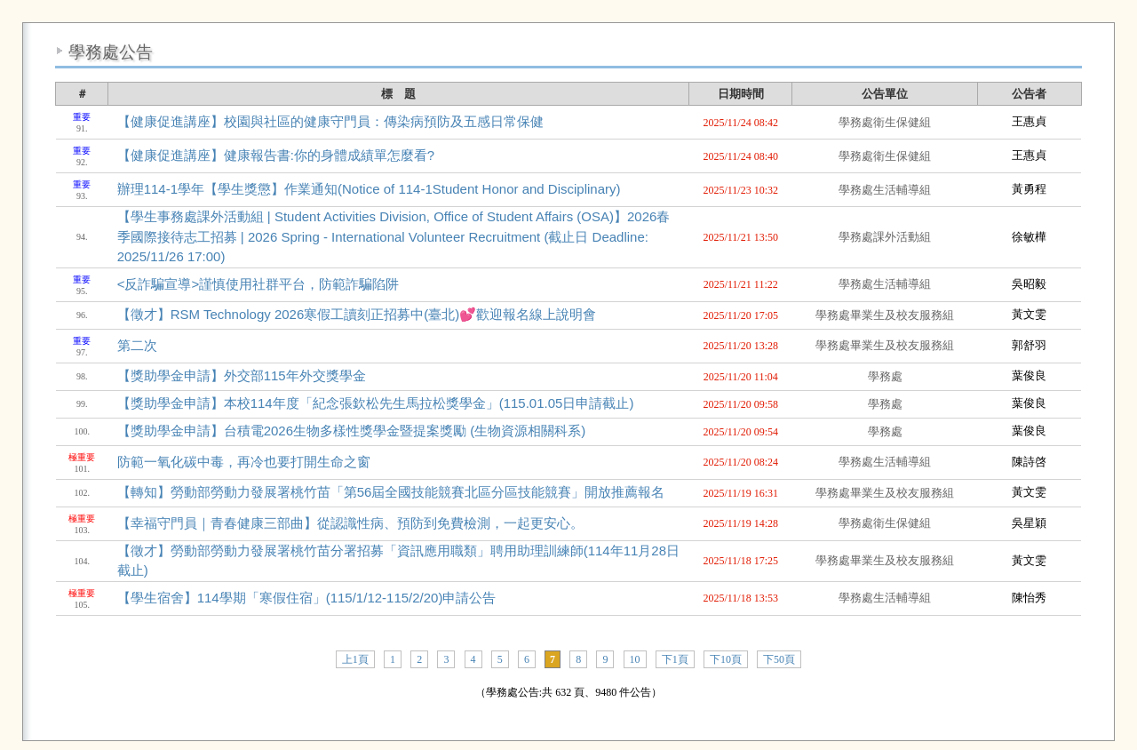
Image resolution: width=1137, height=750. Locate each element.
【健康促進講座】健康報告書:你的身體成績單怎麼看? (276, 155)
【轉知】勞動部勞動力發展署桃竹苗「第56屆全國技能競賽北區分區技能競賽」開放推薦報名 (391, 491)
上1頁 (355, 659)
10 (635, 659)
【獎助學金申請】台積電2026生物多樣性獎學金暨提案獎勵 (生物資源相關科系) (351, 430)
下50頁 (779, 659)
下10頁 (726, 659)
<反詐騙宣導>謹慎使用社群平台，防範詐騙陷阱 (258, 283)
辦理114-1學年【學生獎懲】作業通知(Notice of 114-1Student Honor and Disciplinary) (369, 188)
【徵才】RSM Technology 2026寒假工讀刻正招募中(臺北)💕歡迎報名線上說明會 (357, 314)
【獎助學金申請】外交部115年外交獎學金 (241, 375)
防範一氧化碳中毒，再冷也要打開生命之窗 (243, 461)
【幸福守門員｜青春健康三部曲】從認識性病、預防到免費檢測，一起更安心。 (350, 523)
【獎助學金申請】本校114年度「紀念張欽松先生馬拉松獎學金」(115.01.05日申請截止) (375, 403)
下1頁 (675, 659)
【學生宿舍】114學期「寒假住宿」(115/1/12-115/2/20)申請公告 (307, 597)
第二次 (137, 345)
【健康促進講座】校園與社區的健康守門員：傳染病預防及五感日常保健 (330, 121)
